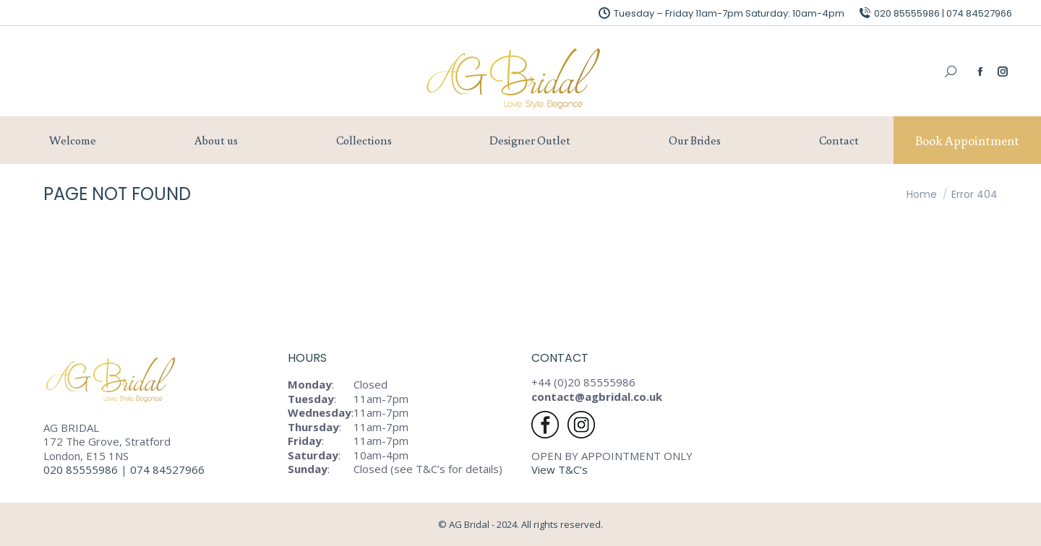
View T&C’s (559, 469)
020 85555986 (80, 469)
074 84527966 (168, 469)
